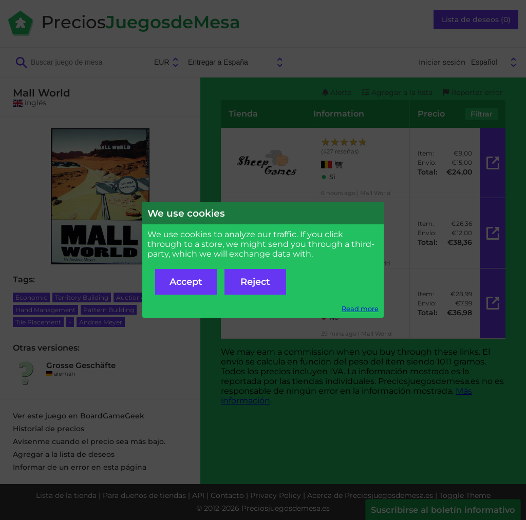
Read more (360, 309)
